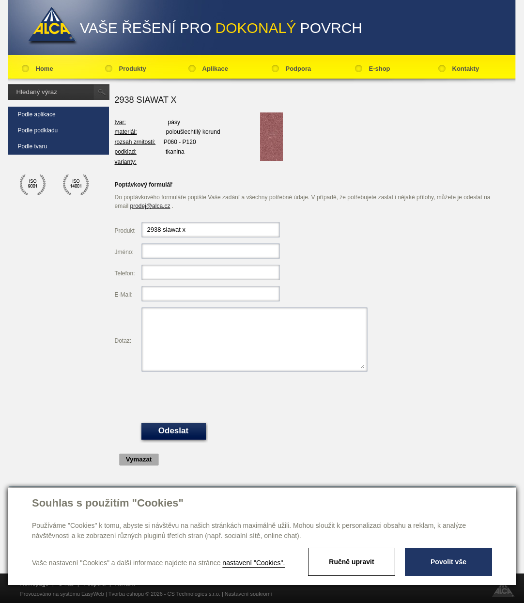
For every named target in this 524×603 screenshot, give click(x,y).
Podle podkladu (38, 130)
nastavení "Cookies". (253, 563)
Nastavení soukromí (248, 594)
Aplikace (215, 68)
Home (44, 68)
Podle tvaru (32, 146)
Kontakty (465, 68)
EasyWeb (92, 594)
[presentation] (215, 396)
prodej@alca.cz (150, 206)
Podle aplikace (37, 114)
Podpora (298, 68)
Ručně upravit (351, 562)
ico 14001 (76, 184)
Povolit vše (448, 562)
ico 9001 (32, 184)
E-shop (379, 68)
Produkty (132, 68)
